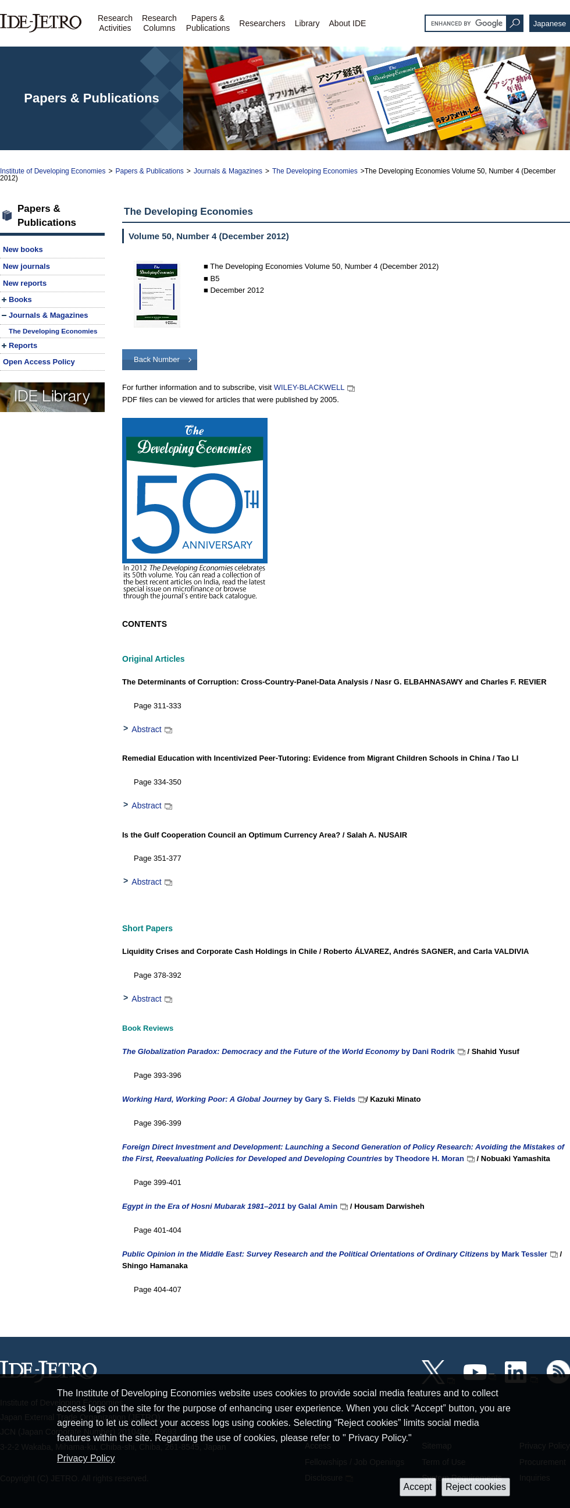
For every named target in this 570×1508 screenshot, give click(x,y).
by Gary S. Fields (238, 1099)
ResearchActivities (115, 23)
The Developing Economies (315, 171)
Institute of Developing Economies (52, 171)
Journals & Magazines (228, 171)
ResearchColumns (159, 23)
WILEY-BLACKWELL (309, 387)
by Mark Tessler (334, 1254)
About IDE (347, 23)
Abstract (146, 729)
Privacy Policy (86, 1458)
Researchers (262, 23)
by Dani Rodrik (288, 1051)
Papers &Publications (208, 23)
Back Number (157, 359)
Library (307, 23)
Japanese (549, 23)
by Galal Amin (229, 1206)
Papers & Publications (149, 171)
